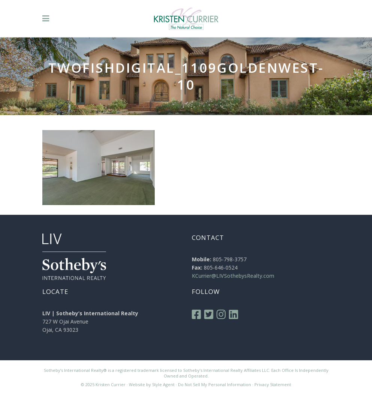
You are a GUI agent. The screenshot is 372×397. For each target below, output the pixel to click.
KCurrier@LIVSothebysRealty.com (233, 275)
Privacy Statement (272, 384)
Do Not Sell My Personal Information (214, 384)
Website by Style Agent (152, 384)
